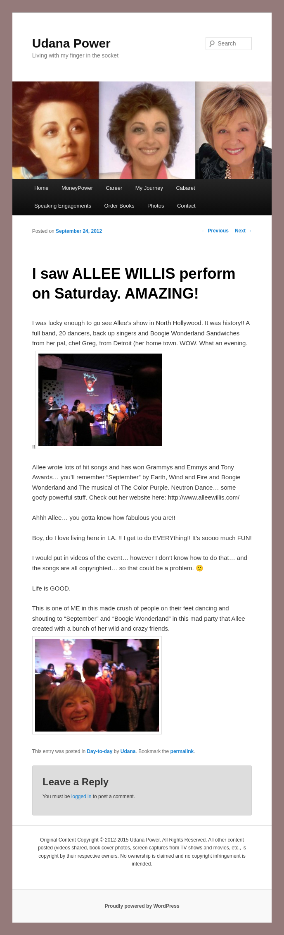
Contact (186, 206)
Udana (128, 751)
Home (41, 188)
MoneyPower (77, 188)
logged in (81, 796)
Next (243, 231)
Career (114, 188)
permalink (182, 751)
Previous (215, 231)
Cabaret (185, 188)
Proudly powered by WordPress (141, 906)
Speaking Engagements (62, 206)
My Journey (149, 188)
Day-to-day (99, 751)
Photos (155, 206)
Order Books (119, 206)
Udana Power (71, 43)
